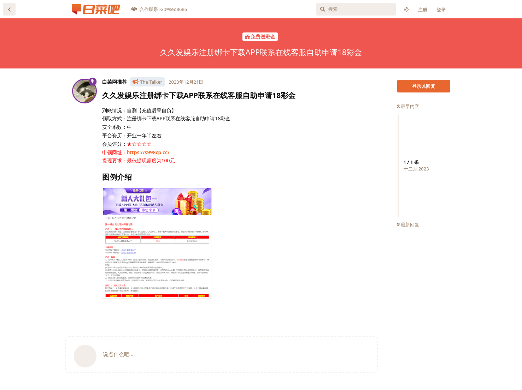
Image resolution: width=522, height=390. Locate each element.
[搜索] (356, 9)
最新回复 (408, 224)
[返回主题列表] (9, 9)
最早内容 (408, 106)
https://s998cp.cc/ (148, 152)
